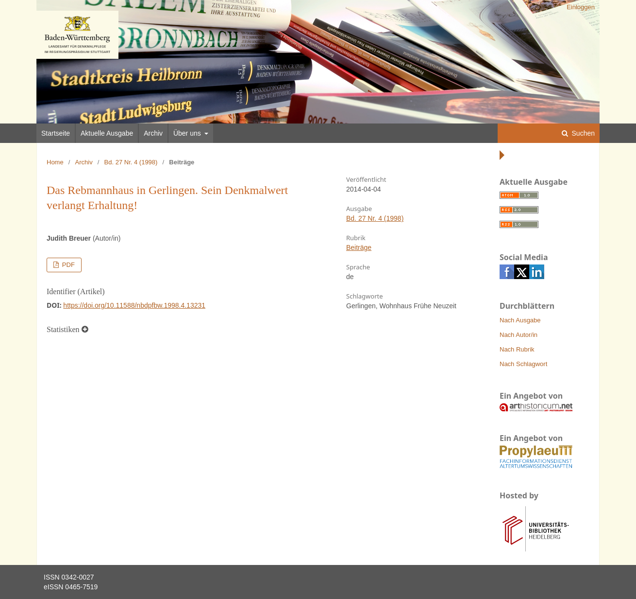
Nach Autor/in (518, 334)
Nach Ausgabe (520, 320)
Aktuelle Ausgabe (107, 133)
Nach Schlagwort (523, 364)
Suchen (582, 133)
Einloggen (581, 7)
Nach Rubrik (517, 349)
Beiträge (358, 247)
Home (55, 162)
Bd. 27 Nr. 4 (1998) (131, 162)
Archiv (153, 133)
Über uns (188, 133)
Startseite (55, 133)
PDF (67, 264)
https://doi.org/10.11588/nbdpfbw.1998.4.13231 (134, 305)
